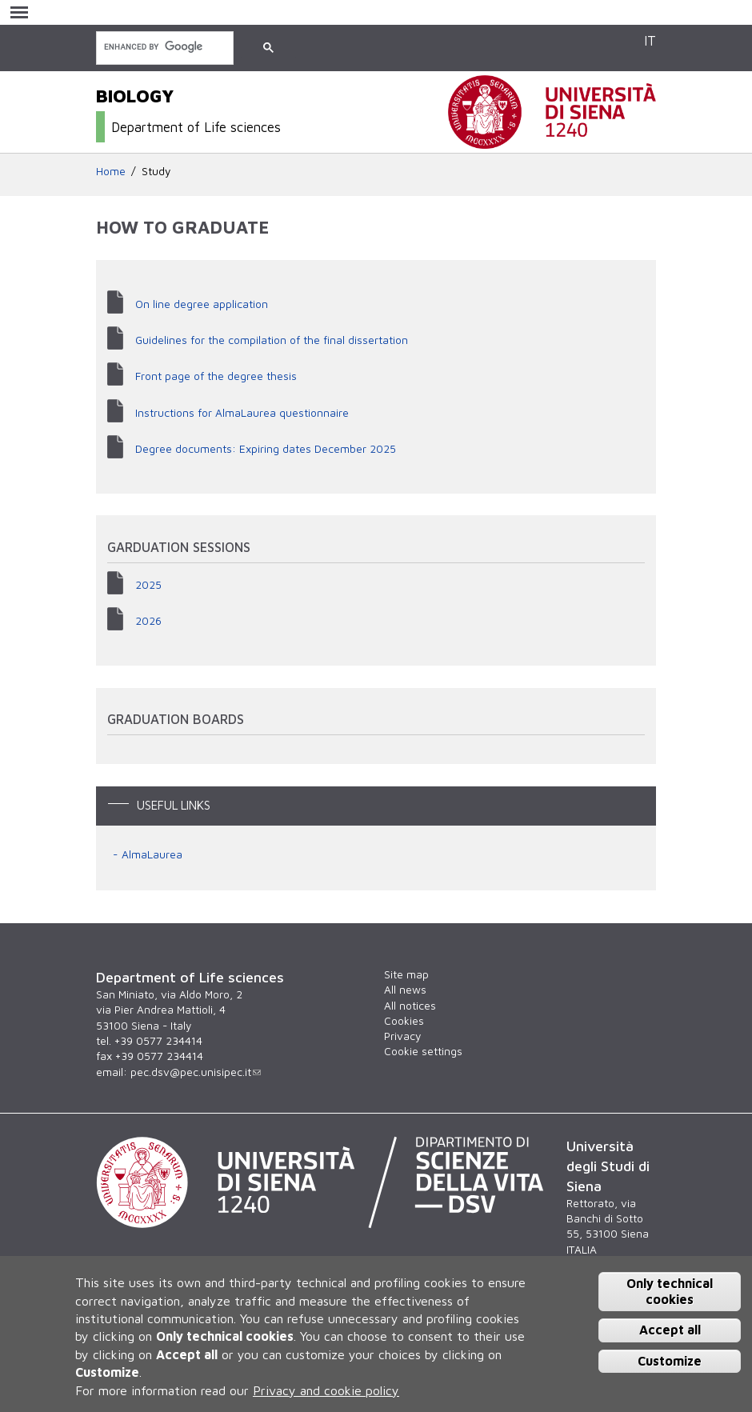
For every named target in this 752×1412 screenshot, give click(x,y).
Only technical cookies (669, 1291)
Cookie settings (423, 1051)
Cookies (404, 1020)
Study (156, 171)
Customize (670, 1361)
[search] (163, 46)
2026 (148, 620)
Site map (406, 974)
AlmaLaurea (152, 854)
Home (111, 171)
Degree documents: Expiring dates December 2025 (265, 448)
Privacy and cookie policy (326, 1390)
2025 (148, 584)
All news (405, 989)
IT (650, 40)
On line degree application (201, 304)
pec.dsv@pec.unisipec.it (195, 1072)
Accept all (670, 1329)
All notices (410, 1005)
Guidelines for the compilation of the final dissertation (271, 340)
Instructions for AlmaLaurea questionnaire (242, 412)
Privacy (402, 1036)
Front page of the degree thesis (216, 376)
